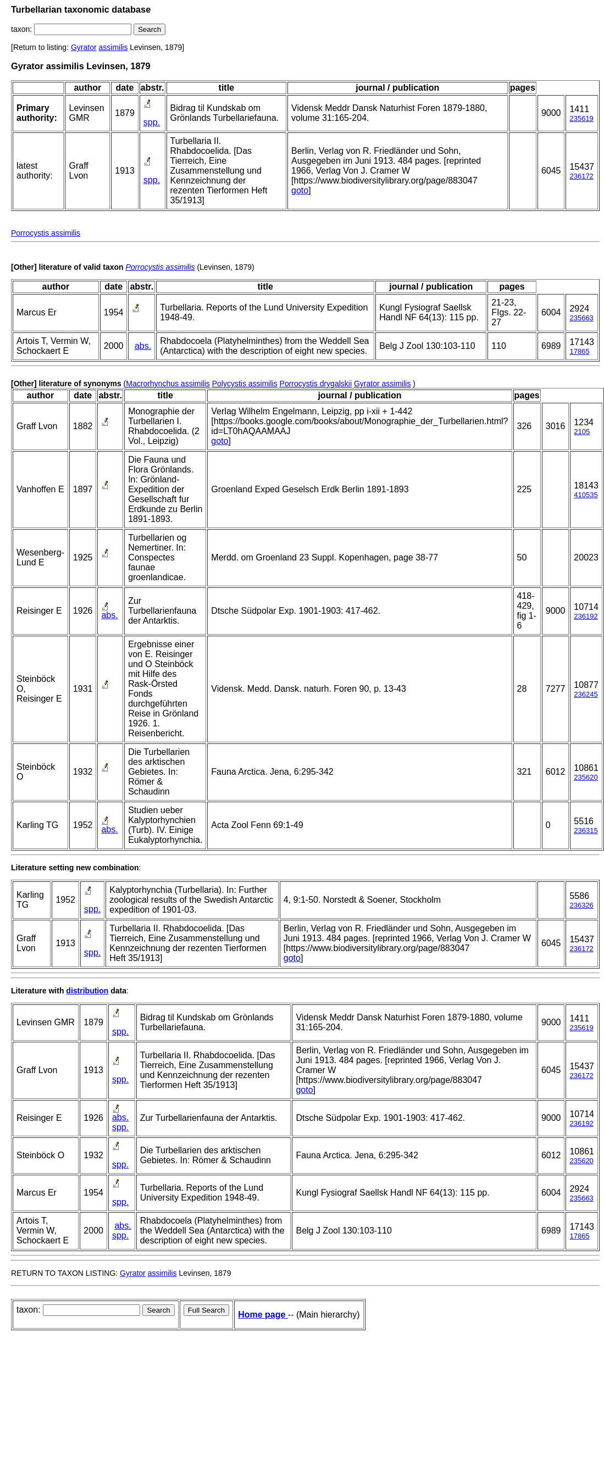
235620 (585, 777)
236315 (585, 830)
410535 (585, 495)
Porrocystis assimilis (45, 233)
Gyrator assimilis (382, 383)
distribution (87, 990)
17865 (579, 351)
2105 (582, 431)
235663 (581, 318)
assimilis (113, 47)
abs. (143, 346)
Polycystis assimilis (245, 383)
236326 (581, 905)
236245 (585, 694)
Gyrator (84, 47)
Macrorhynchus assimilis (167, 383)
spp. (151, 122)
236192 (585, 616)
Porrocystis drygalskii (316, 383)
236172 (581, 176)
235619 (581, 118)
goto (299, 190)
